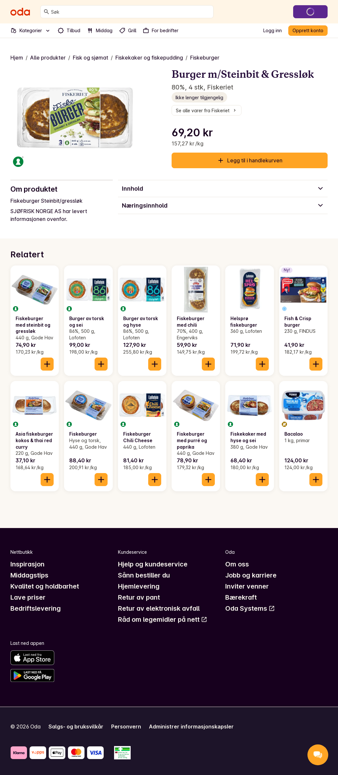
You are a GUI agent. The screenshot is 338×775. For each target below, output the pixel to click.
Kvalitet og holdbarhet (44, 586)
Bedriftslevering (35, 608)
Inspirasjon (27, 564)
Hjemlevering (139, 586)
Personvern (126, 726)
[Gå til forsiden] (20, 12)
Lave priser (28, 597)
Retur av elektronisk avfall (159, 608)
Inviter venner (247, 586)
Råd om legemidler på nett (162, 619)
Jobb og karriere (251, 575)
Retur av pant (139, 597)
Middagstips (29, 575)
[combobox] (131, 12)
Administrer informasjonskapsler (191, 726)
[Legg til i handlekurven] (47, 364)
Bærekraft (241, 597)
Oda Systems (250, 608)
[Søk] (46, 11)
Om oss (237, 564)
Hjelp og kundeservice (153, 564)
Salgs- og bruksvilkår (75, 726)
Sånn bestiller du (144, 575)
